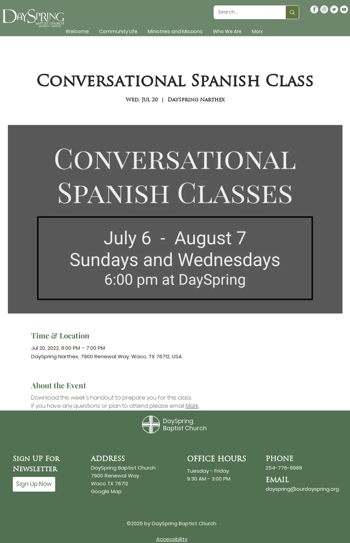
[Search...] (244, 12)
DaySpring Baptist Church (185, 424)
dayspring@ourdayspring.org (302, 488)
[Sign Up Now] (34, 484)
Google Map (106, 491)
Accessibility (171, 539)
